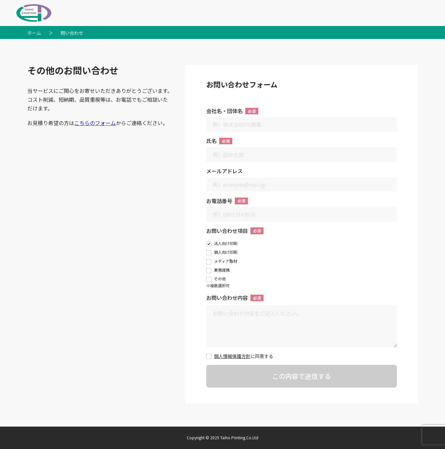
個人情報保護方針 (232, 356)
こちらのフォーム (95, 123)
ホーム (34, 33)
